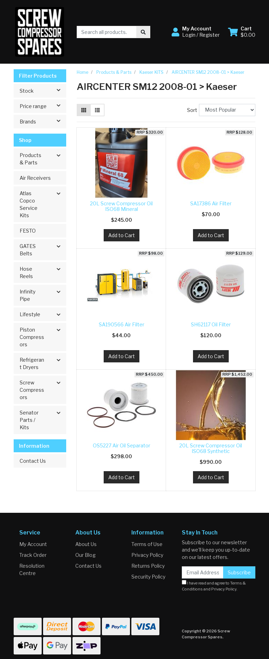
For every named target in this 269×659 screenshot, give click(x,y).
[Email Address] (202, 572)
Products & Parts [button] (30, 158)
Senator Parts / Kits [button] (29, 420)
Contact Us (33, 461)
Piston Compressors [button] (32, 337)
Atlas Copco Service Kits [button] (28, 204)
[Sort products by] (227, 110)
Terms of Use (147, 544)
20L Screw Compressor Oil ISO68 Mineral (121, 206)
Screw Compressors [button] (32, 390)
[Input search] (107, 32)
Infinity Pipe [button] (27, 295)
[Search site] (143, 32)
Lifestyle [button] (30, 314)
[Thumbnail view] (84, 110)
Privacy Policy (147, 555)
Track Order (33, 555)
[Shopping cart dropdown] (241, 32)
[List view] (97, 110)
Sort (192, 110)
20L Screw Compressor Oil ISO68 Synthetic (210, 448)
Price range (43, 106)
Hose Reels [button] (26, 272)
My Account (33, 544)
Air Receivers (35, 178)
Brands (43, 121)
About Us (86, 544)
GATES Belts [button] (28, 249)
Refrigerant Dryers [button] (32, 363)
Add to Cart (121, 235)
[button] (196, 32)
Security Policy (148, 577)
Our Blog (85, 555)
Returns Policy (148, 566)
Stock (43, 90)
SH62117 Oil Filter (211, 324)
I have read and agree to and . (214, 585)
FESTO (28, 231)
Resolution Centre (31, 569)
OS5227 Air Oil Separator (121, 445)
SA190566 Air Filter (121, 324)
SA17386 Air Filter (211, 203)
